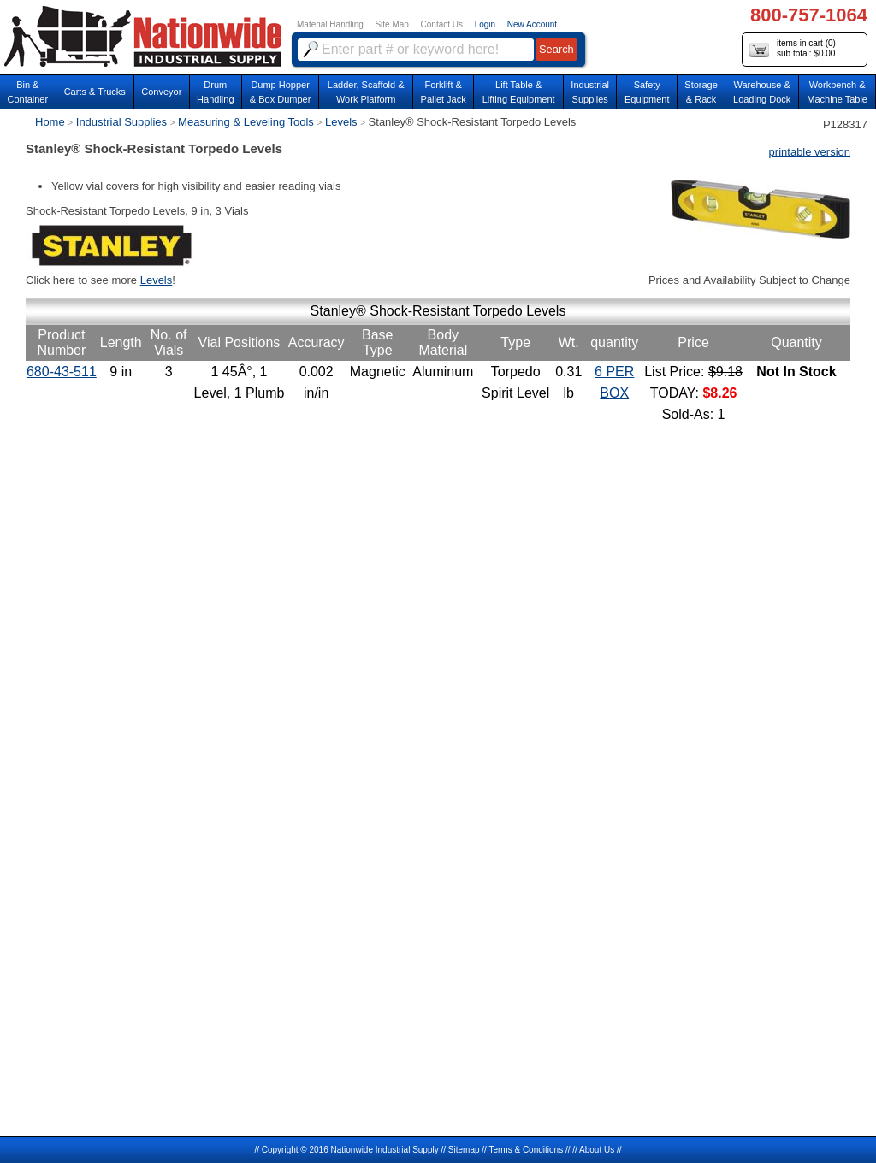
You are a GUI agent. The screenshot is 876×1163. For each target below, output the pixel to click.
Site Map (391, 24)
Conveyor (161, 91)
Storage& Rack (701, 92)
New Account (532, 24)
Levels (341, 121)
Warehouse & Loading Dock (761, 92)
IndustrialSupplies (590, 92)
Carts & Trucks (95, 91)
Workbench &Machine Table (837, 92)
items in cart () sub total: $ (792, 49)
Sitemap (464, 1149)
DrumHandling (215, 92)
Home (50, 121)
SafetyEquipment (647, 92)
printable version (809, 151)
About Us (596, 1149)
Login (485, 24)
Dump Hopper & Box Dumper (280, 92)
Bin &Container (27, 92)
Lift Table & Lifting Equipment (518, 92)
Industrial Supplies (121, 121)
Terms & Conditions (525, 1149)
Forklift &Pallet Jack (443, 92)
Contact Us (442, 24)
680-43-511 (62, 371)
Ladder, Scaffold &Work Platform (366, 92)
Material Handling (330, 24)
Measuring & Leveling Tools (246, 121)
